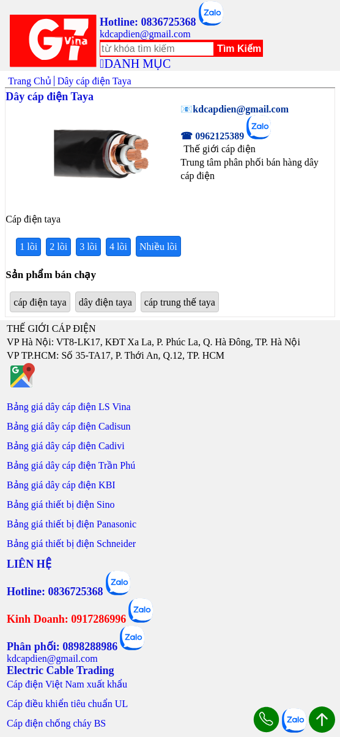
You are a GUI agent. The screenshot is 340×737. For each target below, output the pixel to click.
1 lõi (28, 246)
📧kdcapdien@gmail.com (234, 109)
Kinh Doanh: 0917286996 (66, 619)
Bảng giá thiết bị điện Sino (60, 504)
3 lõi (88, 246)
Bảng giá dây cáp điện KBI (61, 485)
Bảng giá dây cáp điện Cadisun (68, 426)
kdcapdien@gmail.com (145, 34)
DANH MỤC (137, 63)
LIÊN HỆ (29, 564)
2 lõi (58, 246)
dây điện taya (105, 302)
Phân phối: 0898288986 (62, 646)
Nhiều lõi (158, 246)
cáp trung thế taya (179, 302)
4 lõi (118, 246)
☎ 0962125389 (212, 136)
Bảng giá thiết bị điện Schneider (71, 543)
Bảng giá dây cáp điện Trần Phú (71, 465)
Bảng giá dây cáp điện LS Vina (69, 407)
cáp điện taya (39, 302)
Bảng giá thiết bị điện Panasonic (71, 524)
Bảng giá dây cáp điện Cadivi (66, 446)
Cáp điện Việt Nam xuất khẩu (67, 684)
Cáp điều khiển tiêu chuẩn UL (67, 703)
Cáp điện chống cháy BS (56, 723)
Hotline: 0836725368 (148, 22)
